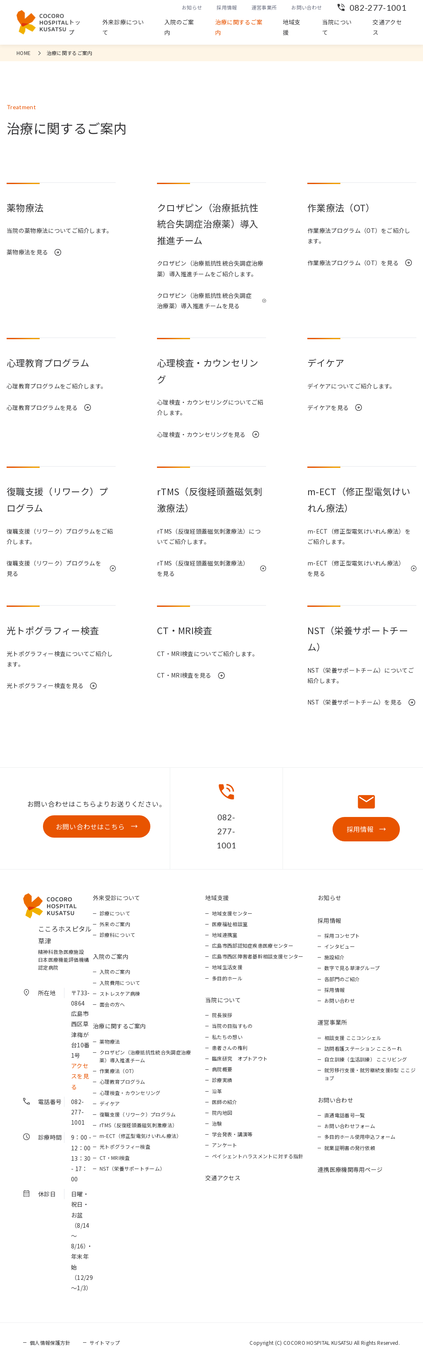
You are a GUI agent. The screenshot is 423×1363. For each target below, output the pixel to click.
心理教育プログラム (122, 1081)
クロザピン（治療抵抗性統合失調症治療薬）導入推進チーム (145, 1056)
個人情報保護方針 (50, 1342)
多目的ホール (227, 978)
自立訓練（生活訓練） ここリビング (365, 1059)
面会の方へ (112, 1004)
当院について (337, 27)
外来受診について (116, 897)
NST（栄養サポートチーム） (132, 1168)
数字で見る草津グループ (352, 968)
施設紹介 (334, 957)
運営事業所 (264, 7)
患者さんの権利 (229, 1047)
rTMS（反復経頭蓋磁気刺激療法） (138, 1124)
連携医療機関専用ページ (350, 1169)
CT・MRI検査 (115, 1157)
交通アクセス (387, 27)
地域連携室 (225, 934)
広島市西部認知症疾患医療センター (252, 945)
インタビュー (339, 946)
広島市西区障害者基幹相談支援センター (258, 956)
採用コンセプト (342, 935)
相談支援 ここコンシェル (353, 1037)
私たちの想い (227, 1036)
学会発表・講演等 (232, 1134)
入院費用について (120, 982)
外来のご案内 (115, 923)
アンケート (225, 1145)
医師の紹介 (225, 1101)
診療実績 (222, 1080)
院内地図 (222, 1112)
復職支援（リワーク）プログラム (138, 1114)
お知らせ (192, 7)
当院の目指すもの (232, 1026)
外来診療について (123, 27)
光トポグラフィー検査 (125, 1146)
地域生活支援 (227, 967)
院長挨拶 (222, 1014)
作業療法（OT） (118, 1070)
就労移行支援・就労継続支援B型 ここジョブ (370, 1073)
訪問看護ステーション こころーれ (363, 1048)
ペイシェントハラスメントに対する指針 (258, 1155)
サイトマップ (105, 1342)
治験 (217, 1123)
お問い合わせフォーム (349, 1125)
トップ (75, 27)
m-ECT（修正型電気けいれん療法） (141, 1136)
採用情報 (226, 7)
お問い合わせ (306, 7)
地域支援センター (232, 913)
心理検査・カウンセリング (130, 1092)
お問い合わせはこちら (90, 826)
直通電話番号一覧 (344, 1115)
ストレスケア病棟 (120, 993)
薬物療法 (110, 1041)
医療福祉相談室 (229, 923)
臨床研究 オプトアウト (240, 1058)
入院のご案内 (179, 27)
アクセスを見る (80, 1075)
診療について (115, 913)
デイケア (110, 1103)
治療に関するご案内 (239, 27)
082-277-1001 (377, 7)
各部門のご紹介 (342, 978)
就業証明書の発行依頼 (349, 1147)
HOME (24, 52)
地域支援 (292, 27)
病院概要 (222, 1069)
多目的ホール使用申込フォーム (359, 1136)
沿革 (217, 1091)
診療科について (117, 934)
